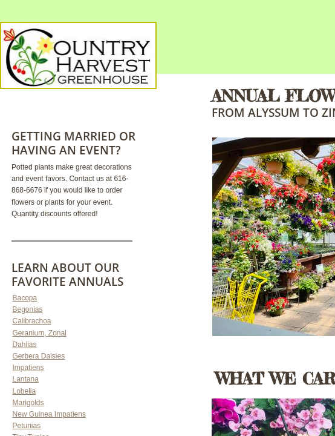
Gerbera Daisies (39, 356)
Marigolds (28, 402)
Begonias (28, 309)
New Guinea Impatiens (49, 414)
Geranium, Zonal (40, 333)
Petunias (27, 425)
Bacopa (25, 298)
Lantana (26, 379)
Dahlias (25, 344)
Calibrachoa (32, 321)
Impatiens (28, 367)
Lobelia (24, 391)
